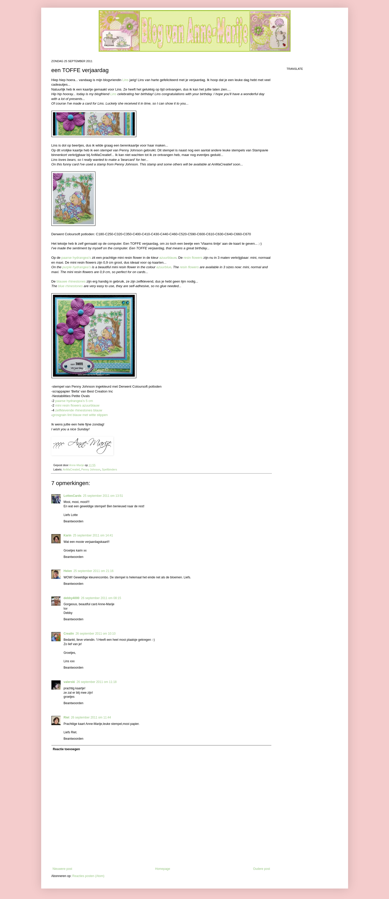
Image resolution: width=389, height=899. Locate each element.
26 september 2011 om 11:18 (96, 682)
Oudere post (261, 869)
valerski (69, 682)
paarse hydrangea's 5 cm (74, 401)
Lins (125, 80)
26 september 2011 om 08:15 (101, 598)
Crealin (69, 633)
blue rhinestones (70, 286)
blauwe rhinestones (71, 281)
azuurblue (163, 267)
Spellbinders (109, 469)
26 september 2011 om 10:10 (95, 633)
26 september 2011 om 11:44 (91, 717)
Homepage (162, 869)
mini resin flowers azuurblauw (77, 405)
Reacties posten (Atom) (88, 876)
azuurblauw (167, 258)
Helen (68, 571)
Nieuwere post (62, 869)
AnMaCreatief (71, 469)
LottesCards (73, 496)
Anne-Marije (77, 465)
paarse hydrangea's (76, 258)
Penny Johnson (90, 469)
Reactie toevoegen (66, 749)
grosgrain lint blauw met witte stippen (80, 415)
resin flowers (193, 258)
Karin (68, 535)
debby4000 (72, 598)
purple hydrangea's (76, 267)
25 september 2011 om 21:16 (93, 571)
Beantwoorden (73, 521)
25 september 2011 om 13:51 (103, 496)
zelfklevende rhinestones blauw (78, 410)
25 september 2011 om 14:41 (93, 535)
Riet (67, 717)
